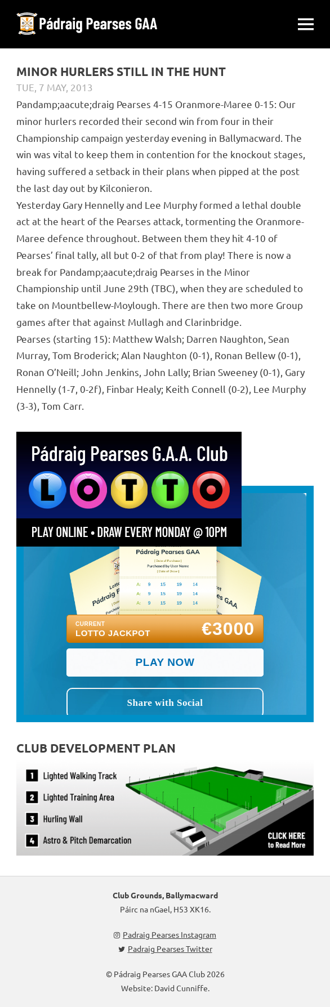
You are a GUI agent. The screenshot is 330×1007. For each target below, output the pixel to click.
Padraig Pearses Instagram (165, 934)
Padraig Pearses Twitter (165, 948)
